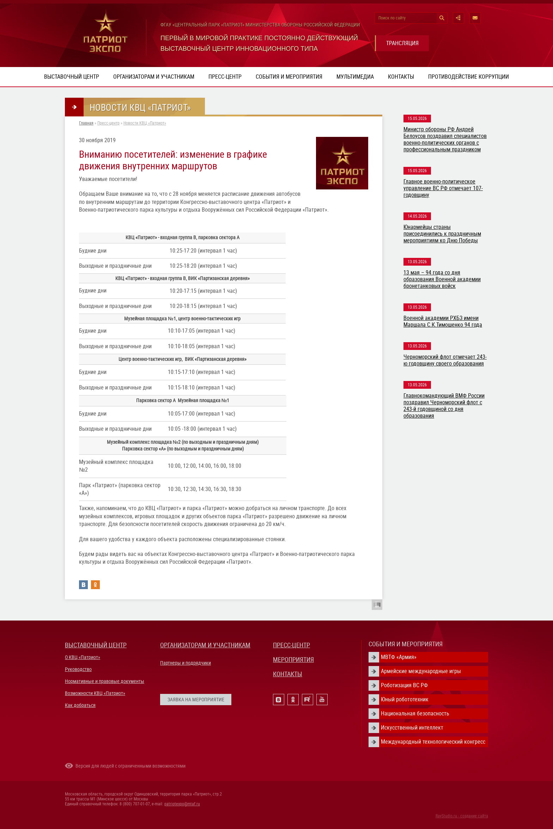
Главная (86, 123)
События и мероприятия (289, 76)
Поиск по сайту (392, 18)
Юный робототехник (405, 699)
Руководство (78, 669)
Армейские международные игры (421, 671)
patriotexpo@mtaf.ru (182, 803)
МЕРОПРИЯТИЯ (293, 659)
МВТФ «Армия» (399, 657)
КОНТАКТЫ (287, 674)
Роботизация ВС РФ (404, 685)
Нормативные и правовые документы (104, 681)
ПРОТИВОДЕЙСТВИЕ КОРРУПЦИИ (468, 76)
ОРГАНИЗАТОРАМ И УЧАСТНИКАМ (205, 645)
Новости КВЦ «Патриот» (144, 123)
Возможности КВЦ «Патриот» (95, 693)
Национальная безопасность (415, 713)
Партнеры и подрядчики (185, 663)
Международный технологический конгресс (433, 741)
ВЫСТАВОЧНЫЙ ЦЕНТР (96, 645)
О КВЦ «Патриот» (82, 657)
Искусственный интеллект (412, 727)
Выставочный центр (71, 76)
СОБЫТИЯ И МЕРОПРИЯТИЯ (406, 644)
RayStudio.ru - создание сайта (462, 815)
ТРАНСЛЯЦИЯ (402, 43)
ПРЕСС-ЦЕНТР (291, 645)
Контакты (401, 76)
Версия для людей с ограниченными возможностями (130, 766)
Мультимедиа (355, 76)
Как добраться (80, 705)
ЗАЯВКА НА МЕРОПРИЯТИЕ (196, 699)
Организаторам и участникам (153, 76)
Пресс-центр (225, 76)
